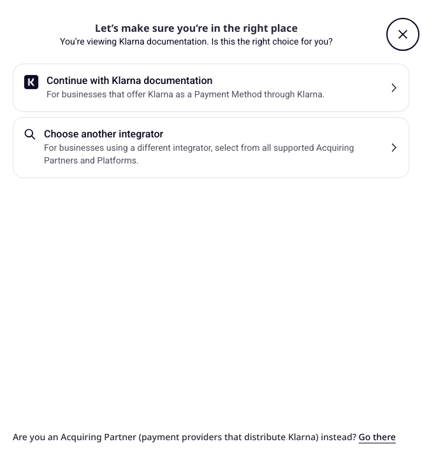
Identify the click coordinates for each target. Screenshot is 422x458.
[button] (403, 34)
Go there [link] (377, 437)
